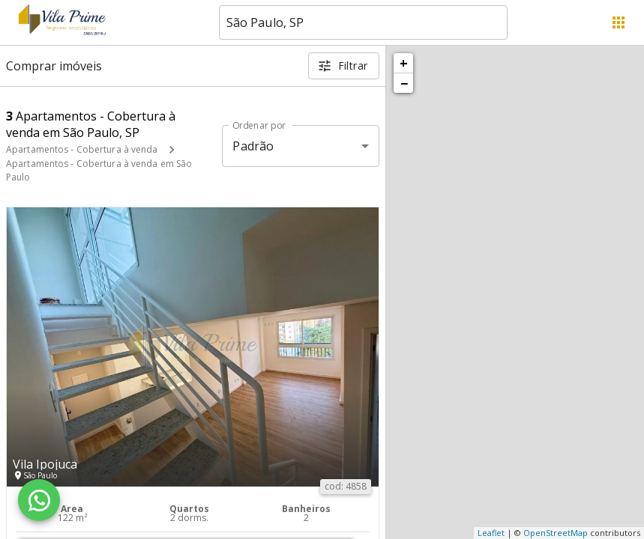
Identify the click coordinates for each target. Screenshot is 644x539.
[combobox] (363, 22)
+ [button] (404, 63)
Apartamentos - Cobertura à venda (82, 149)
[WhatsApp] (39, 500)
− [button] (404, 83)
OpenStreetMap (555, 532)
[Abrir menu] (619, 22)
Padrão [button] (253, 146)
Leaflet (491, 532)
